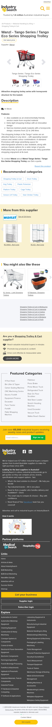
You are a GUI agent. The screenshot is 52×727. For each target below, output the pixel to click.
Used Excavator (34, 409)
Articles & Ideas (7, 562)
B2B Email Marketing (9, 574)
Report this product (43, 166)
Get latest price (9, 40)
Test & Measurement (34, 661)
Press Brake (33, 383)
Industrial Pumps (7, 685)
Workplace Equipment (35, 697)
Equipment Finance (13, 398)
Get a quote (26, 722)
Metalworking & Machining (37, 635)
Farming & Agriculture (9, 660)
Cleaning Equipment (8, 628)
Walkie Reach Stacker (36, 416)
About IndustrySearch (9, 566)
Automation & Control (9, 617)
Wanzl (12, 44)
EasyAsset (28, 502)
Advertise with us (7, 581)
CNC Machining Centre (14, 391)
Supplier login (26, 601)
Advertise (47, 2)
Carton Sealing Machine (14, 388)
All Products (6, 24)
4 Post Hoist (10, 381)
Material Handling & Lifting (23, 24)
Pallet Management (34, 649)
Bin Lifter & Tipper (12, 384)
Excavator (9, 402)
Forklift (7, 409)
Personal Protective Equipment (38, 653)
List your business (26, 594)
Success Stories (7, 585)
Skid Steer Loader (35, 400)
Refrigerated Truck (35, 390)
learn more (12, 358)
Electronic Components (9, 656)
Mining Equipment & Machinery (38, 639)
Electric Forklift (11, 395)
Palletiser (31, 380)
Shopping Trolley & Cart (10, 26)
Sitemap (4, 589)
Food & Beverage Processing (11, 664)
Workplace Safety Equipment (37, 700)
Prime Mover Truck (35, 387)
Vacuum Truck (33, 413)
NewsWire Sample (8, 578)
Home (3, 559)
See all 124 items (24, 217)
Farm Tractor (10, 405)
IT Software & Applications (11, 696)
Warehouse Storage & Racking (38, 672)
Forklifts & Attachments (10, 668)
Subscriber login (26, 607)
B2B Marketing (6, 570)
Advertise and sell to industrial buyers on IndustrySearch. (26, 511)
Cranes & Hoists (7, 645)
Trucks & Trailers (33, 668)
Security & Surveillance (35, 657)
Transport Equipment (34, 664)
